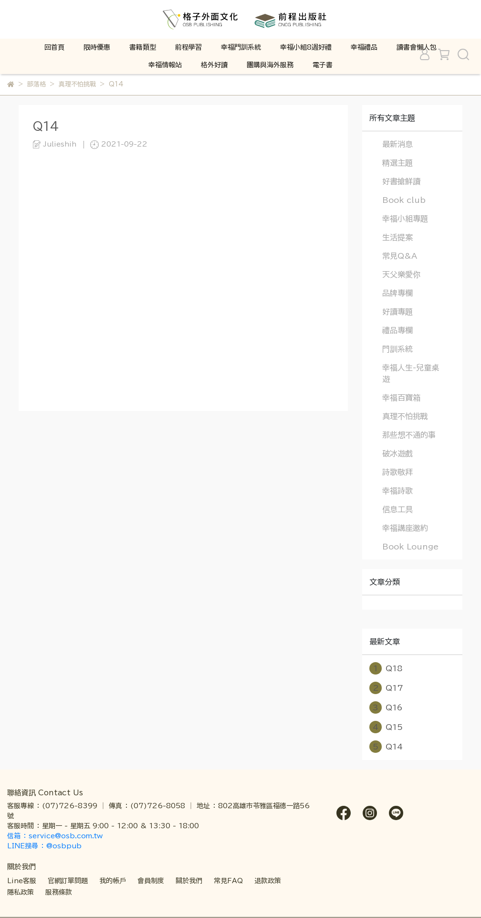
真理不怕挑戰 (405, 416)
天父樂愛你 (401, 274)
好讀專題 (397, 312)
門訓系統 (397, 349)
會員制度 (150, 880)
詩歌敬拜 (397, 472)
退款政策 (267, 880)
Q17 (386, 688)
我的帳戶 (112, 880)
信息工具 (397, 509)
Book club (404, 200)
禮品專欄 (397, 330)
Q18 (386, 668)
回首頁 (54, 47)
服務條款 (58, 892)
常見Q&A (399, 256)
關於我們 (189, 880)
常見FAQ (228, 880)
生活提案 (397, 237)
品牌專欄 (397, 293)
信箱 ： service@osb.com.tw (56, 836)
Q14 (386, 746)
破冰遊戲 (397, 453)
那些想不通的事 (409, 435)
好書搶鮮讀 (401, 181)
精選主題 (397, 163)
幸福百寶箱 (401, 397)
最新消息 (397, 144)
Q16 (386, 707)
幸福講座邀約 (405, 528)
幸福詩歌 (397, 491)
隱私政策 (20, 892)
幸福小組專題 (405, 218)
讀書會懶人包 (417, 47)
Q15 (386, 727)
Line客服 (21, 880)
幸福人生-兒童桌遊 (410, 373)
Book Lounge (410, 546)
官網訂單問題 (68, 880)
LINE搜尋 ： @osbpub (44, 846)
